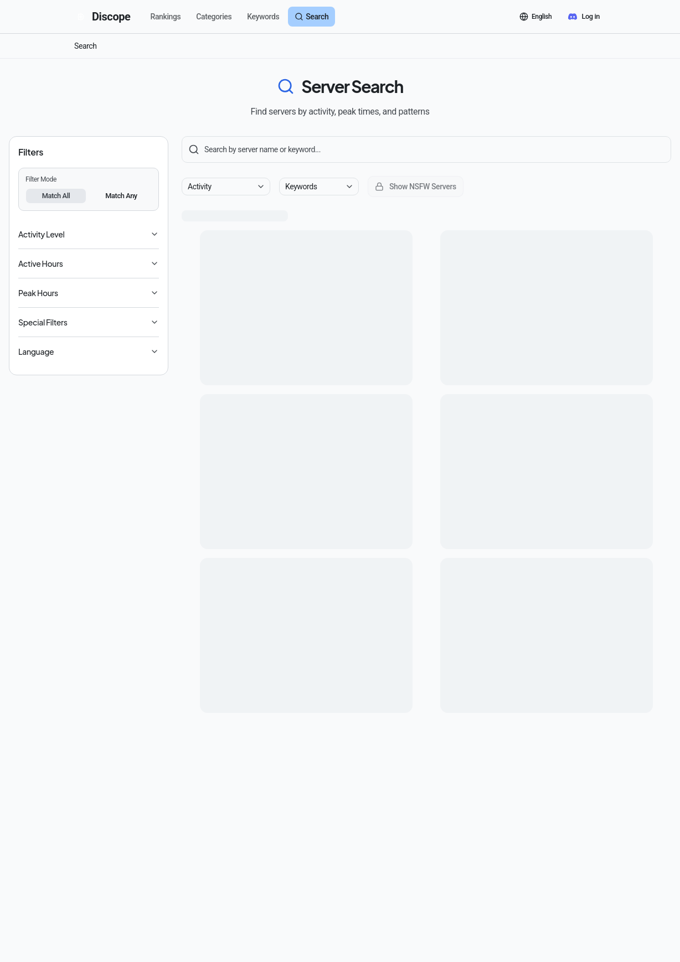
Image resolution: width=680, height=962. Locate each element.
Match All (56, 196)
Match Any (121, 196)
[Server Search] (426, 149)
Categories (213, 16)
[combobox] (226, 186)
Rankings (166, 16)
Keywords (263, 16)
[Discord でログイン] (584, 16)
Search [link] (85, 46)
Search (311, 16)
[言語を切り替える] (535, 16)
